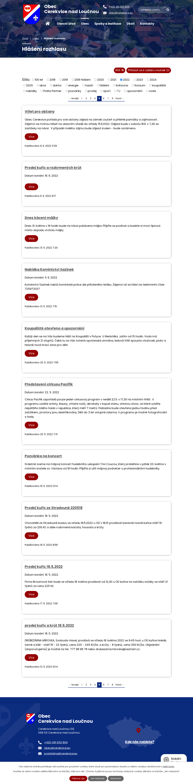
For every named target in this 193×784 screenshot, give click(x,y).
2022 (126, 80)
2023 (139, 80)
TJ (118, 91)
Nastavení (116, 778)
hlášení (104, 86)
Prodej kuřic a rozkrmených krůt (53, 168)
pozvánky (74, 91)
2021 (113, 80)
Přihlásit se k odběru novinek (148, 71)
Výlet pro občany (40, 112)
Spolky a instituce (107, 24)
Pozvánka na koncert (43, 456)
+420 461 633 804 (56, 743)
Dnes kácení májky (41, 218)
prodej (92, 91)
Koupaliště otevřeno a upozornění (54, 328)
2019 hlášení (82, 80)
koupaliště (159, 86)
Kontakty (147, 24)
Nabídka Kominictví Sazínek (49, 270)
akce (43, 86)
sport (107, 91)
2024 (153, 80)
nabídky (31, 91)
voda (152, 91)
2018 (52, 80)
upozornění (134, 91)
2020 (100, 80)
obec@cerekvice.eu (57, 748)
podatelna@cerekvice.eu (60, 754)
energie (73, 86)
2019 (65, 80)
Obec (85, 24)
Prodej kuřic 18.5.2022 (44, 567)
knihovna (122, 86)
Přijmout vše (78, 778)
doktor (57, 86)
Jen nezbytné (98, 778)
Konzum (140, 86)
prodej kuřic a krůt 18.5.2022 (49, 625)
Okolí (131, 24)
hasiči (89, 86)
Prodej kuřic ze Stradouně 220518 (53, 508)
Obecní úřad (66, 24)
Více (32, 137)
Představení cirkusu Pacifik (49, 384)
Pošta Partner (52, 91)
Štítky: (26, 80)
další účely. (169, 766)
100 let (39, 80)
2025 (29, 86)
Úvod (47, 23)
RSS (118, 71)
